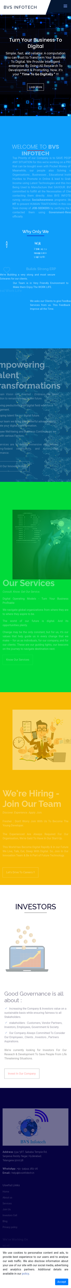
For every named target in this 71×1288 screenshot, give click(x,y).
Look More (35, 87)
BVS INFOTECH (20, 7)
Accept (61, 1281)
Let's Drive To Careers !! (20, 879)
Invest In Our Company (22, 1080)
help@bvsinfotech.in (23, 1179)
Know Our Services (17, 653)
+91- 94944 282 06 (27, 1175)
